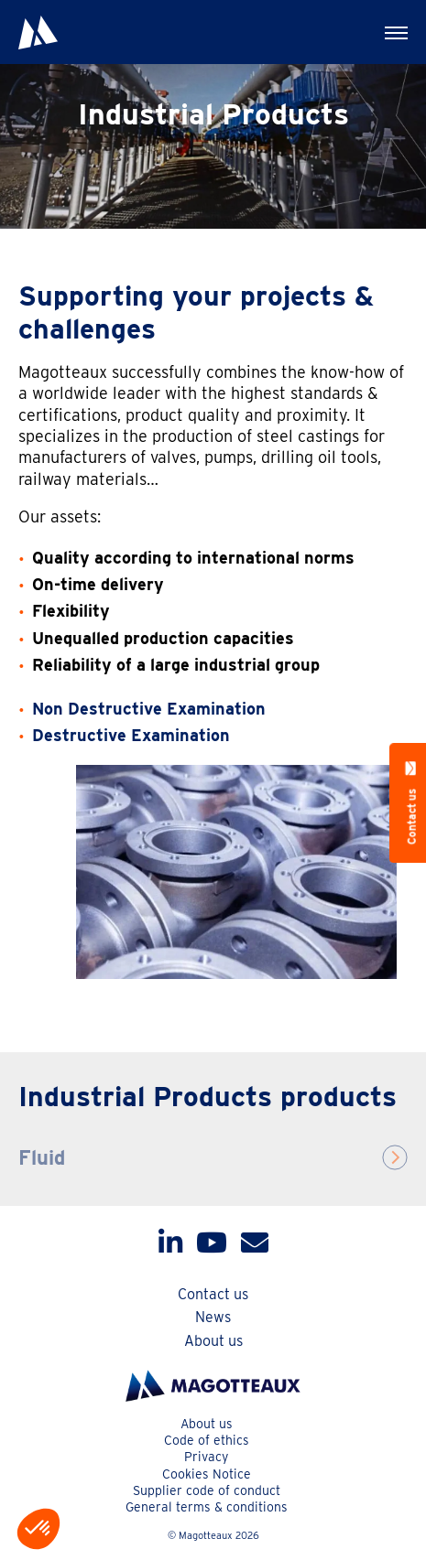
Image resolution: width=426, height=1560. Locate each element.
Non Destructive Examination (149, 708)
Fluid (41, 1157)
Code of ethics (206, 1440)
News (213, 1317)
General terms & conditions (207, 1507)
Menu (385, 24)
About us (213, 1341)
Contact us (213, 1294)
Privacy (206, 1456)
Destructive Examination (131, 735)
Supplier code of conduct (206, 1490)
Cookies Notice (206, 1474)
